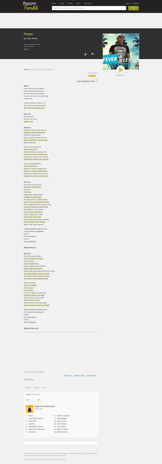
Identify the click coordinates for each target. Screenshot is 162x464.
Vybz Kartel (32, 38)
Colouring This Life (36, 418)
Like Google (61, 424)
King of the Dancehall (34, 44)
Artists (70, 3)
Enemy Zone (62, 421)
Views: (28, 400)
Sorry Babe (61, 426)
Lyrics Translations (93, 73)
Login (128, 3)
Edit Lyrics (67, 375)
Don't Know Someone (37, 429)
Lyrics (62, 3)
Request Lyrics (79, 375)
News (54, 3)
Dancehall (30, 46)
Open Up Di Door (63, 416)
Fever (31, 416)
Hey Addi (32, 432)
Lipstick (32, 424)
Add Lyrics (88, 3)
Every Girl (32, 421)
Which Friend (62, 432)
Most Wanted (62, 418)
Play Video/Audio (120, 70)
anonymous (40, 372)
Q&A (78, 3)
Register (136, 3)
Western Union (62, 429)
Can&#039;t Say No (36, 426)
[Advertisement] (81, 22)
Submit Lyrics (91, 375)
